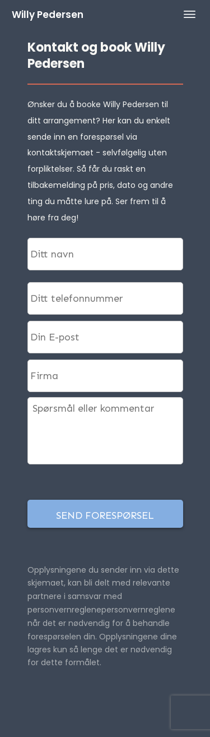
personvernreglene (138, 609)
